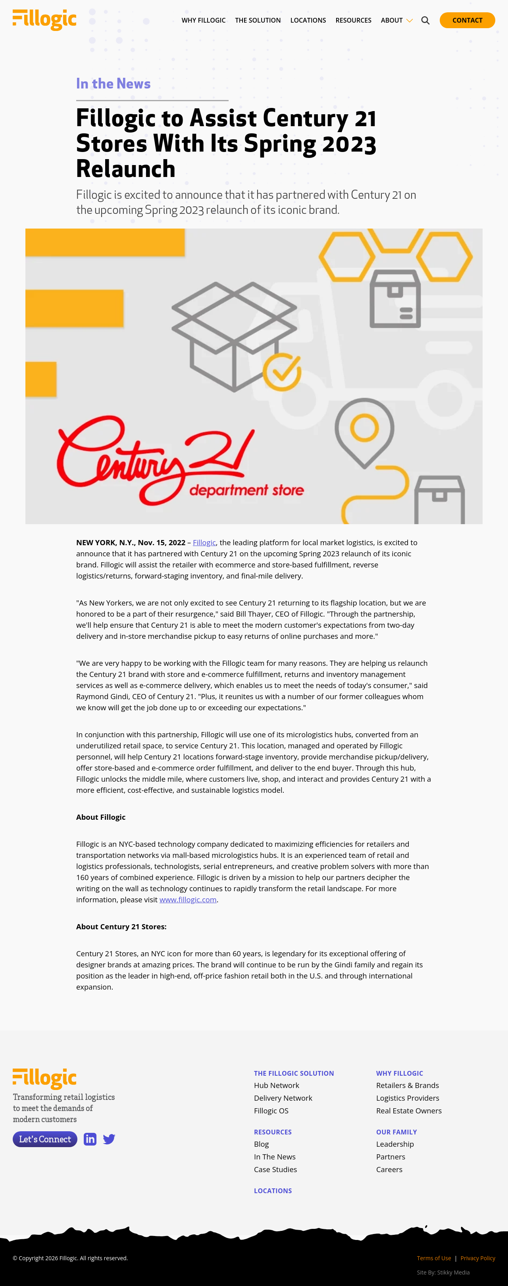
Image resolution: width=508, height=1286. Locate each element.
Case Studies (275, 1169)
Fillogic (204, 542)
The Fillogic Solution (294, 1073)
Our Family (396, 1132)
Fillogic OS (271, 1110)
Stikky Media (453, 1272)
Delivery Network (283, 1098)
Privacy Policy (478, 1258)
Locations (273, 1190)
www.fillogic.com (188, 899)
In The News (275, 1156)
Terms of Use (434, 1258)
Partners (390, 1156)
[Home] (46, 20)
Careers (389, 1169)
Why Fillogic (399, 1073)
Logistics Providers (407, 1098)
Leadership (395, 1144)
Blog (261, 1144)
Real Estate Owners (409, 1110)
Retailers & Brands (407, 1085)
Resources (273, 1132)
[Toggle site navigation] (409, 20)
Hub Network (276, 1085)
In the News (113, 85)
